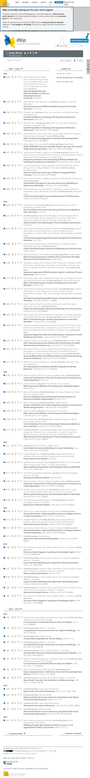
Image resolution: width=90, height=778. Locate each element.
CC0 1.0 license (49, 726)
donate (59, 2)
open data (33, 726)
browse (25, 2)
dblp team (37, 724)
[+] (63, 708)
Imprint (33, 729)
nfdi (51, 2)
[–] (60, 44)
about (43, 2)
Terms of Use (14, 729)
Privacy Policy (25, 729)
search (35, 2)
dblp (17, 2)
